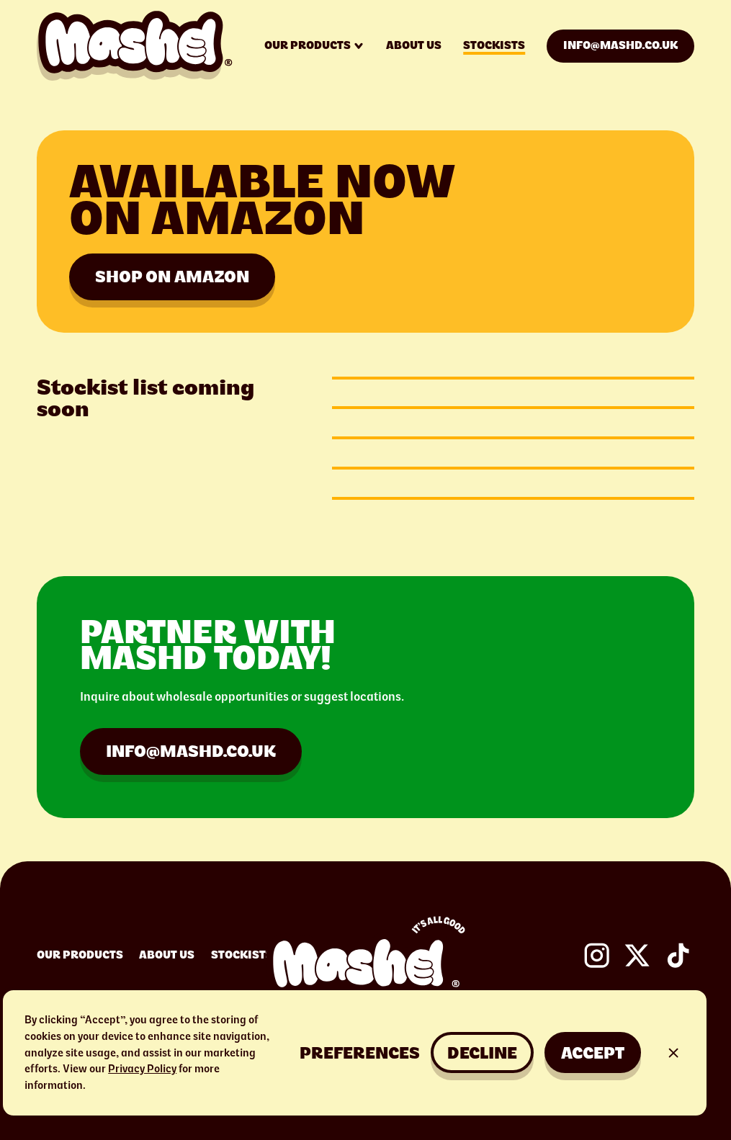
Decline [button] (482, 1053)
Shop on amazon (172, 276)
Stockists (494, 45)
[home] (135, 46)
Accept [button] (592, 1053)
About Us (166, 954)
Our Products (80, 954)
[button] (360, 1053)
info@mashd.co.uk (620, 45)
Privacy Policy (142, 1068)
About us (413, 45)
